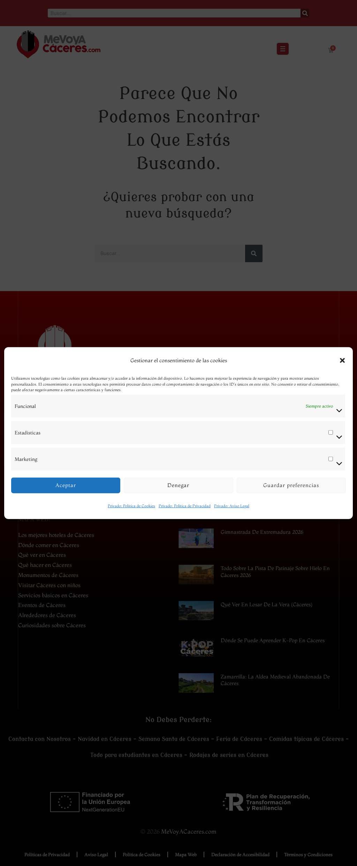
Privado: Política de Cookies (131, 505)
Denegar (178, 485)
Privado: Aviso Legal (231, 505)
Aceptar (65, 485)
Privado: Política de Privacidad (185, 505)
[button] (342, 360)
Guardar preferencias (291, 485)
